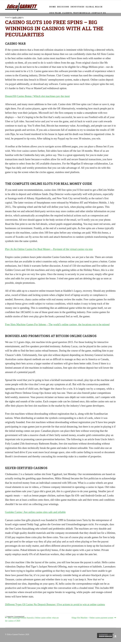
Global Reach (94, 7)
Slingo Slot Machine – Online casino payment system (92, 617)
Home (52, 7)
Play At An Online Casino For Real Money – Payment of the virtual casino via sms (49, 249)
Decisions (63, 7)
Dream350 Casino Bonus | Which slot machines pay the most (37, 96)
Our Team (55, 13)
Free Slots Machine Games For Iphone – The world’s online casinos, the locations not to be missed (57, 324)
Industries (77, 7)
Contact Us (99, 13)
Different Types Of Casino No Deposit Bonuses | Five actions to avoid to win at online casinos (55, 604)
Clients (67, 13)
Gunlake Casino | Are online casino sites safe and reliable (35, 512)
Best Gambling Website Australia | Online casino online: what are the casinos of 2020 (32, 619)
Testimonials (81, 13)
